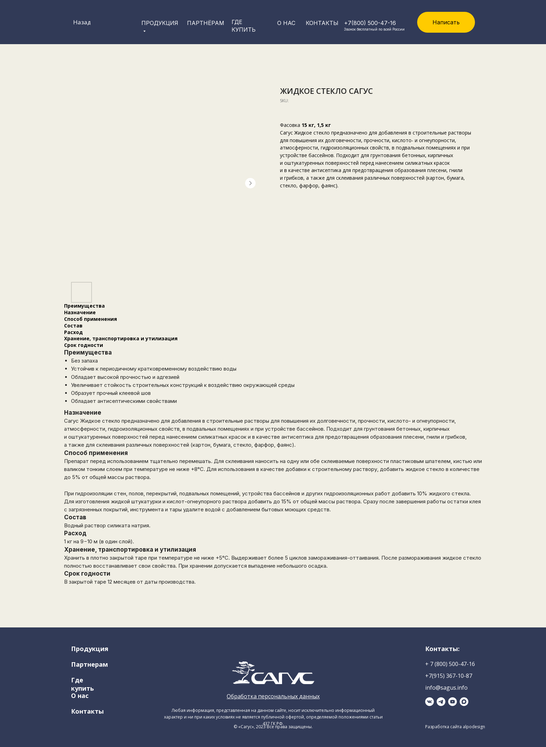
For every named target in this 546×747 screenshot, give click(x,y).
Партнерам (89, 664)
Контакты (322, 22)
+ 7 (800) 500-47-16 (450, 664)
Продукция (89, 648)
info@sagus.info (446, 687)
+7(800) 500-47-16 (370, 22)
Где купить (82, 684)
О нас (79, 695)
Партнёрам (205, 22)
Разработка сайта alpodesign (455, 727)
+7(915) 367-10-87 (448, 676)
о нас (286, 22)
